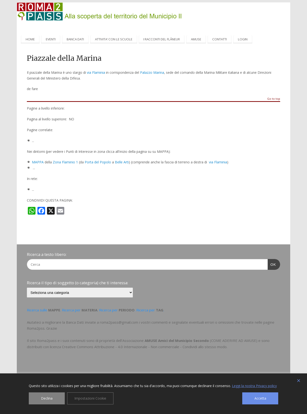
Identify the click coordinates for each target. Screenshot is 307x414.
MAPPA (38, 162)
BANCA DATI (75, 39)
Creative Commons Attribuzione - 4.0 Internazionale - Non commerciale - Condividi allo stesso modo (144, 346)
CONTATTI (219, 39)
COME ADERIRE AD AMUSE (233, 340)
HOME (30, 39)
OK (272, 263)
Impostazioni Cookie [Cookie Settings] (90, 398)
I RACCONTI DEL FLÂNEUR (161, 39)
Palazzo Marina (152, 72)
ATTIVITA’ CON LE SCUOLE (113, 39)
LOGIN (243, 39)
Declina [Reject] (47, 398)
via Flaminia (96, 72)
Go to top (273, 98)
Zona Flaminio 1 (65, 162)
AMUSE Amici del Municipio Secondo (177, 340)
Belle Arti (122, 162)
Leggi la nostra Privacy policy (254, 385)
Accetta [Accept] (260, 398)
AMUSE (196, 39)
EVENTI (51, 39)
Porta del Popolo (98, 162)
